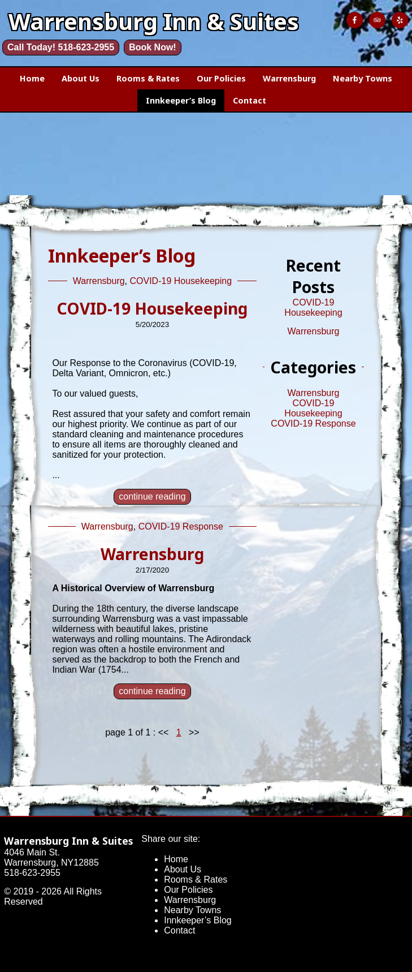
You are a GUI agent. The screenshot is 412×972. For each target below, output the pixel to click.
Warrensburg (289, 78)
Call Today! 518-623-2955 (60, 47)
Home (32, 78)
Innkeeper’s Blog (181, 100)
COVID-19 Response (180, 526)
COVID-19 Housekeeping (181, 281)
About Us (80, 78)
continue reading (152, 496)
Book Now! (152, 47)
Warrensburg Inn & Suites (68, 841)
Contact (249, 100)
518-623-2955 (32, 873)
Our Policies (221, 78)
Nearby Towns (362, 78)
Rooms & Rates (148, 78)
